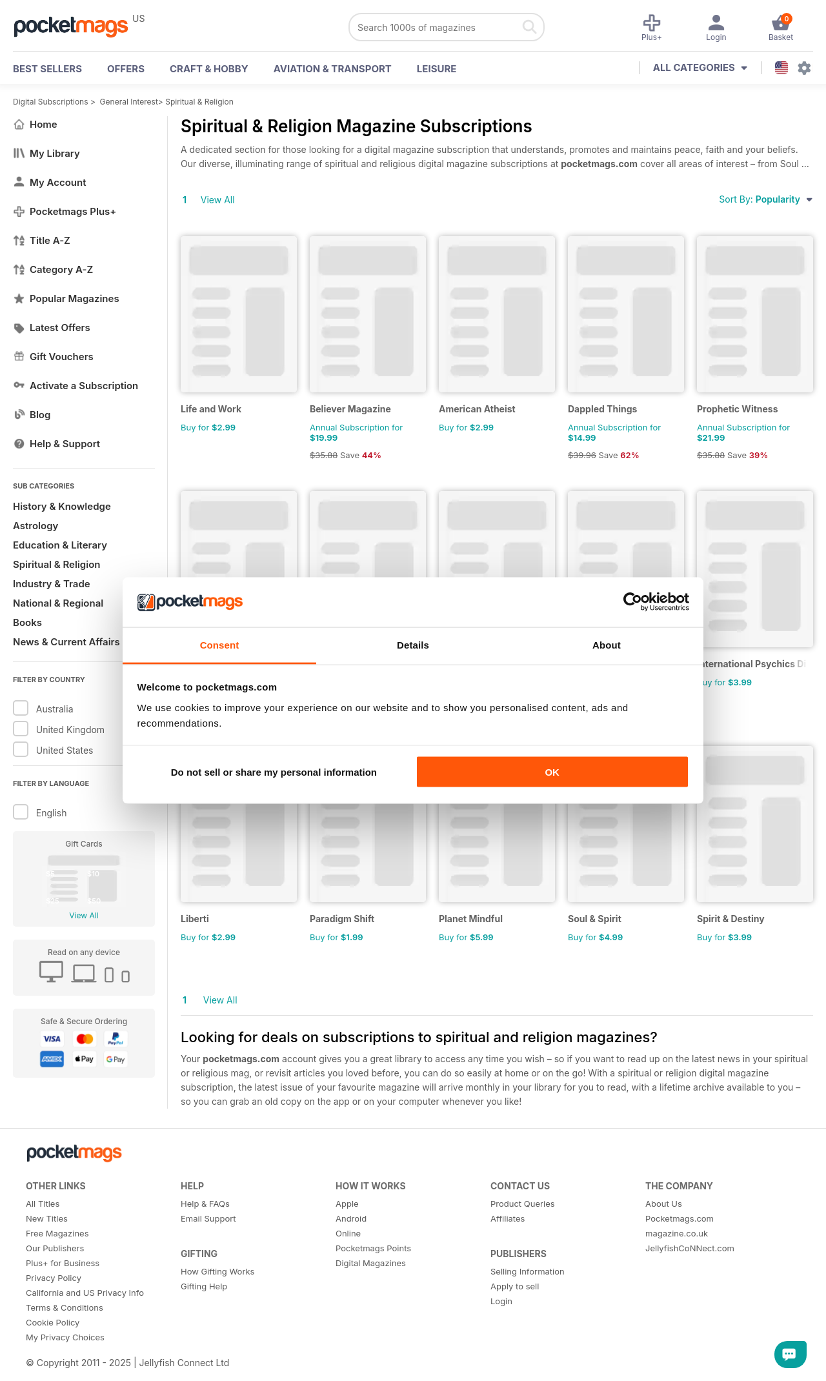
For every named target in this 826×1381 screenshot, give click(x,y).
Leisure (437, 69)
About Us (663, 1203)
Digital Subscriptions (50, 101)
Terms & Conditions (64, 1307)
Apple (347, 1203)
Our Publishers (55, 1248)
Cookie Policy (52, 1322)
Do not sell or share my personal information (274, 772)
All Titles (42, 1203)
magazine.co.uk (676, 1233)
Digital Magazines (371, 1263)
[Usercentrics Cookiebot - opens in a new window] (632, 602)
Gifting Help (204, 1286)
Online (348, 1233)
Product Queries (522, 1203)
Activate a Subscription (75, 385)
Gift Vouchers (53, 356)
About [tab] (606, 644)
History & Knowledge (62, 506)
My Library (46, 153)
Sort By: (766, 199)
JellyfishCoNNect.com (689, 1248)
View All (83, 915)
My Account (49, 182)
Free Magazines (57, 1233)
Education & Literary (60, 545)
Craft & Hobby (209, 69)
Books (27, 622)
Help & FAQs (205, 1203)
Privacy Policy (53, 1278)
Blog (31, 414)
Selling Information (527, 1271)
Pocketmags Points (373, 1248)
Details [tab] (413, 644)
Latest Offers (51, 327)
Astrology (35, 525)
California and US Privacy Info (85, 1292)
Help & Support (56, 444)
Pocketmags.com (679, 1218)
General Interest (129, 101)
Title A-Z (41, 240)
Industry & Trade (51, 584)
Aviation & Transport (333, 69)
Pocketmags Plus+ (64, 211)
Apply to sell (514, 1286)
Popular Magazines (66, 298)
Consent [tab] (219, 644)
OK (552, 772)
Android (351, 1218)
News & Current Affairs (66, 642)
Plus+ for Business (62, 1263)
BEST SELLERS (47, 69)
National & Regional (58, 603)
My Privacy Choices (65, 1337)
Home (35, 124)
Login (501, 1301)
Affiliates (507, 1218)
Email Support (208, 1218)
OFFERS (126, 69)
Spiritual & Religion (199, 101)
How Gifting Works (217, 1271)
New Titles (47, 1218)
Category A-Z (53, 269)
